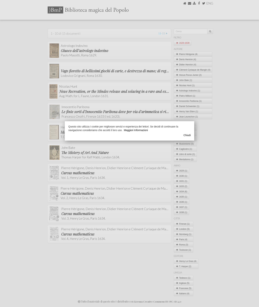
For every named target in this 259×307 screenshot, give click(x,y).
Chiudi (187, 135)
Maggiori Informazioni (136, 130)
